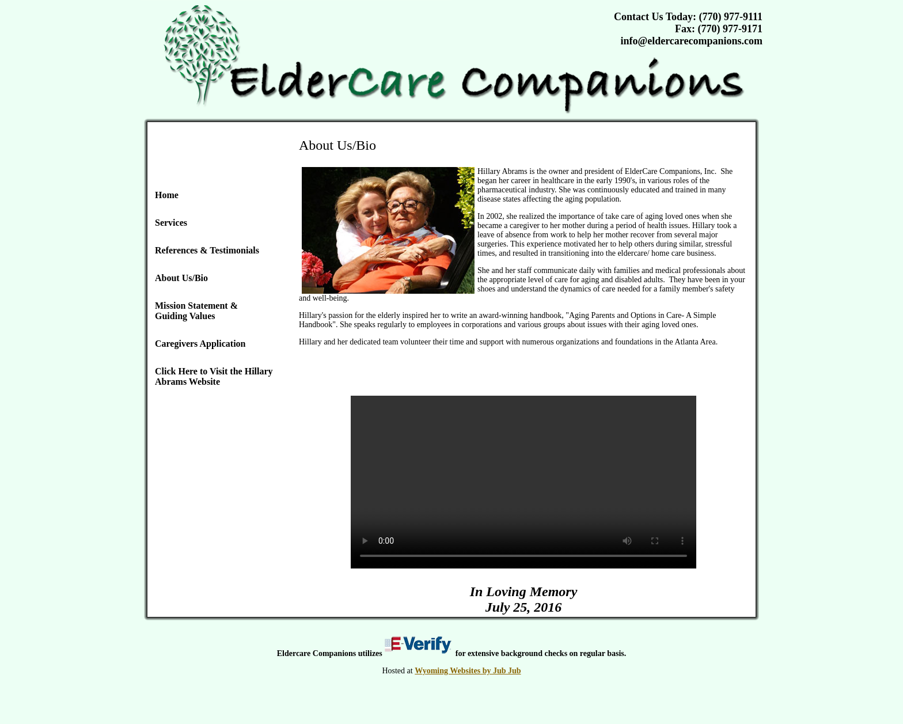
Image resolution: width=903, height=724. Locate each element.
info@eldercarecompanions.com (691, 41)
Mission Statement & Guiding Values (196, 311)
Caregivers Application (200, 343)
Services (171, 223)
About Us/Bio (181, 278)
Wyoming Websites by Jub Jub (468, 670)
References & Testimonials (207, 250)
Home (167, 195)
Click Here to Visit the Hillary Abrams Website (214, 376)
